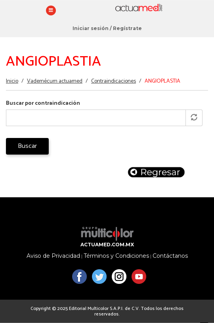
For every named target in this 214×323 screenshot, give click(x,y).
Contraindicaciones (113, 81)
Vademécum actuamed (54, 81)
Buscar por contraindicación (43, 104)
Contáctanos (170, 256)
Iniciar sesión (91, 28)
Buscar (27, 146)
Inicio (12, 81)
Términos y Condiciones (116, 256)
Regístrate (127, 28)
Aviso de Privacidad (53, 256)
